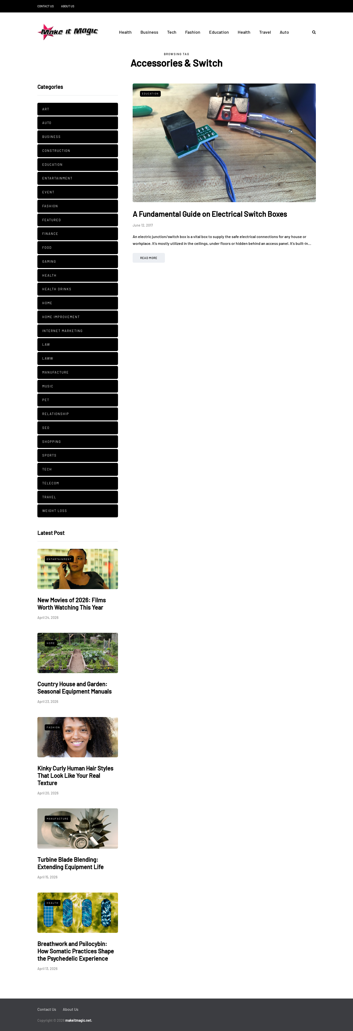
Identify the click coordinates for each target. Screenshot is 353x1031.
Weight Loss (54, 511)
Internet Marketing (62, 331)
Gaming (49, 261)
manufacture (55, 372)
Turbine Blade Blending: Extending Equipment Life (70, 863)
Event (48, 192)
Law (46, 344)
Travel (265, 32)
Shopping (51, 442)
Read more (148, 258)
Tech (171, 32)
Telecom (50, 483)
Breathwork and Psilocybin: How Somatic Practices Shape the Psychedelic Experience (75, 951)
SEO (46, 428)
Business (149, 32)
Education (219, 32)
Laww (47, 358)
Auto (284, 32)
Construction (56, 151)
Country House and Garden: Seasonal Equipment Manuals (74, 687)
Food (47, 248)
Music (47, 386)
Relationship (55, 414)
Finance (50, 234)
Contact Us (45, 6)
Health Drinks (57, 289)
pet (45, 400)
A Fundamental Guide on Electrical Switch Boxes (210, 213)
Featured (51, 220)
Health (125, 32)
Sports (49, 455)
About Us (67, 6)
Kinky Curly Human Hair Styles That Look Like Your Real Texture (75, 775)
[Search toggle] (312, 32)
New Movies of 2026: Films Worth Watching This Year (71, 603)
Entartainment (57, 178)
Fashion (192, 32)
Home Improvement (61, 317)
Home (47, 303)
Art (45, 109)
